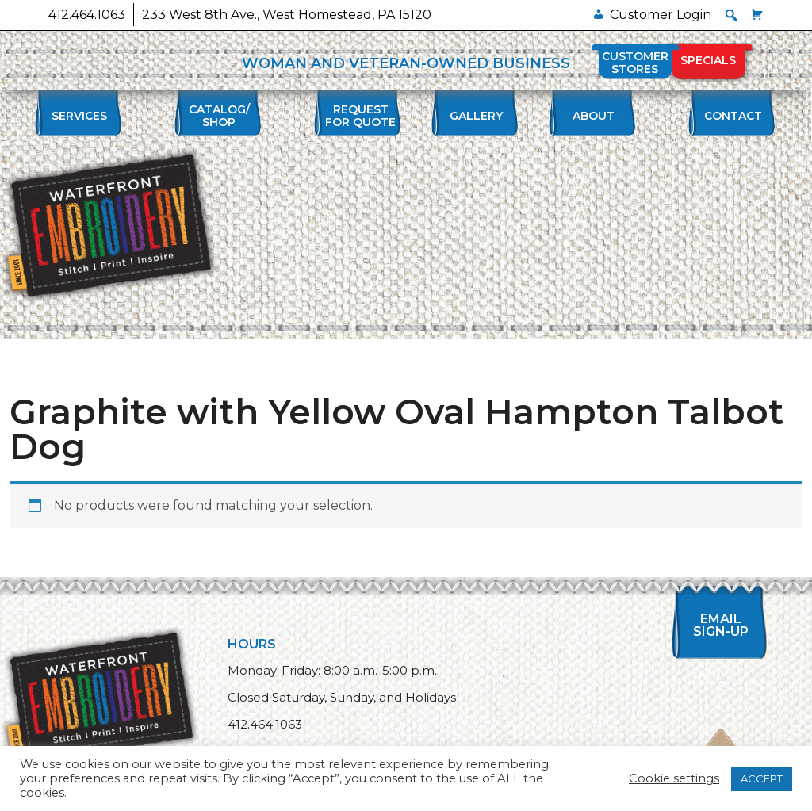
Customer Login (660, 14)
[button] (731, 15)
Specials (708, 60)
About (594, 116)
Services (79, 116)
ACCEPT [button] (762, 778)
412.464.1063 (86, 14)
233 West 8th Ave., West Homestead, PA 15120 (286, 14)
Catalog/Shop (219, 115)
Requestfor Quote (360, 115)
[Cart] (757, 14)
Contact (733, 116)
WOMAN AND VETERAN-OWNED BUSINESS (406, 63)
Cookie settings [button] (674, 778)
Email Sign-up (721, 625)
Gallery (476, 116)
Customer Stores (635, 62)
